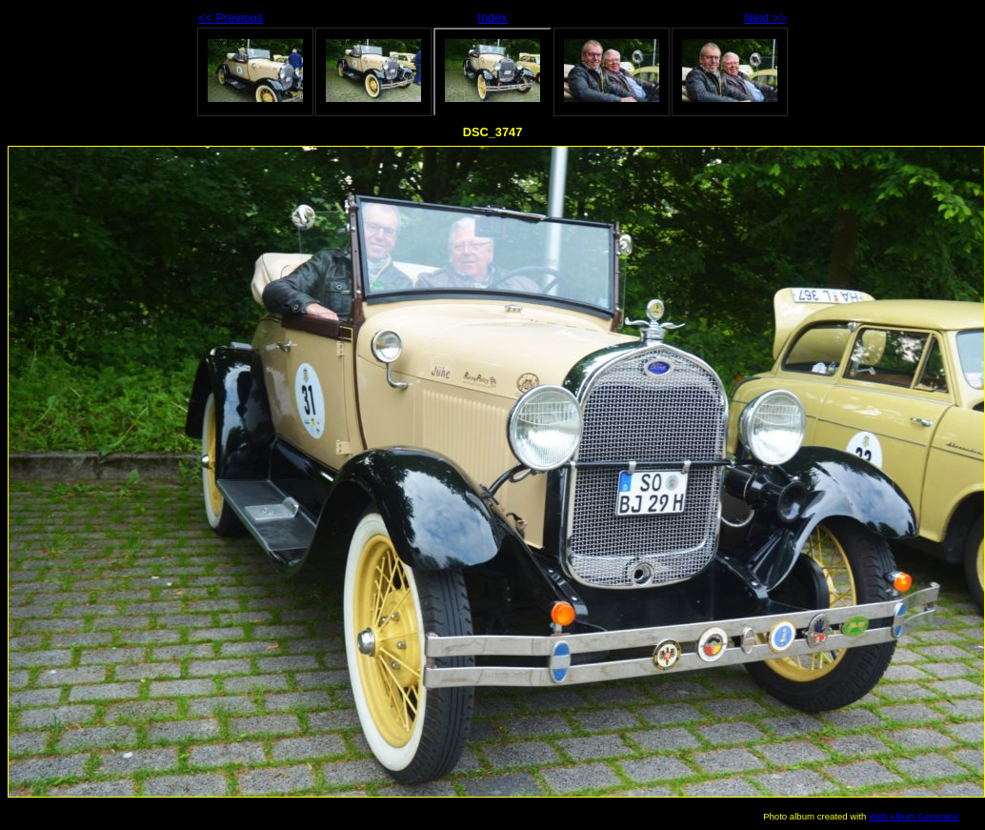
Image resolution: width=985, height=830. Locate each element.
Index (492, 17)
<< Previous (230, 17)
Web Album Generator (914, 816)
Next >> (765, 17)
